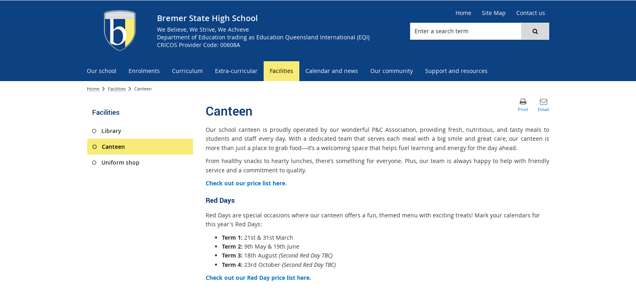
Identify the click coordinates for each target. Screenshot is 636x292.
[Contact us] (530, 12)
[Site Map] (494, 12)
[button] (535, 31)
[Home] (463, 12)
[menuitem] (101, 71)
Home (93, 89)
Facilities (117, 89)
